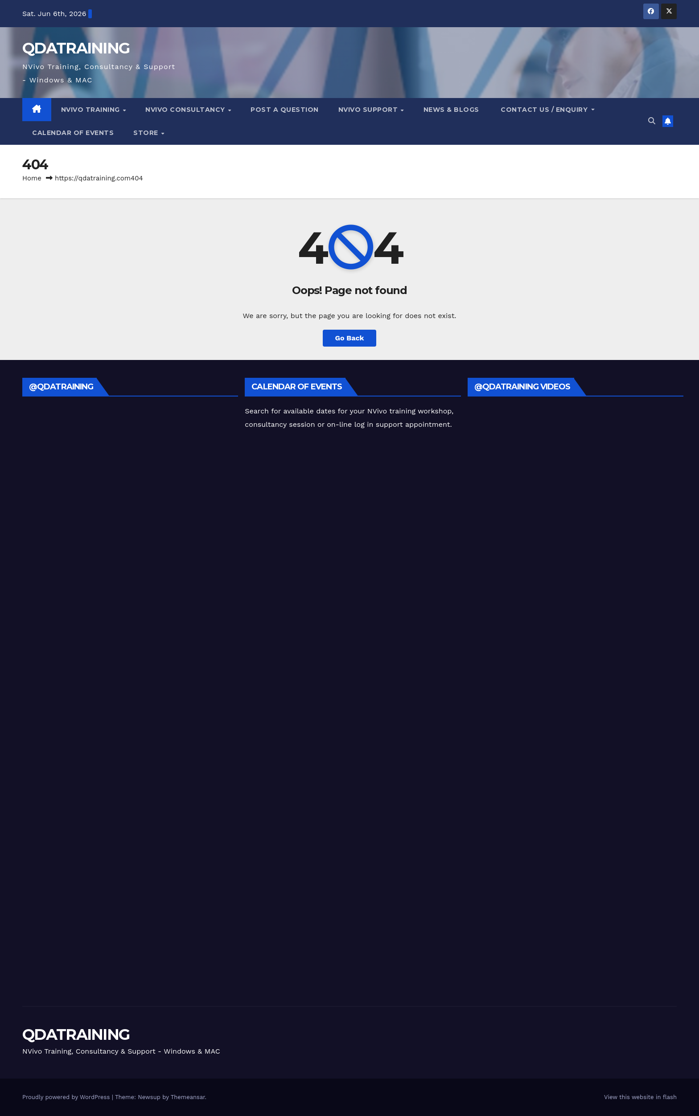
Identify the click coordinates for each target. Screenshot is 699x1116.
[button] (651, 121)
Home (31, 178)
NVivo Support (369, 110)
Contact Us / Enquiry (544, 110)
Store (146, 133)
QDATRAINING (75, 48)
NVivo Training (91, 110)
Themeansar (188, 1097)
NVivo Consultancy (186, 110)
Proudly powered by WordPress (67, 1097)
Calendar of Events (73, 133)
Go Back (349, 338)
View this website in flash (640, 1097)
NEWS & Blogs (451, 110)
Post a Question (285, 110)
